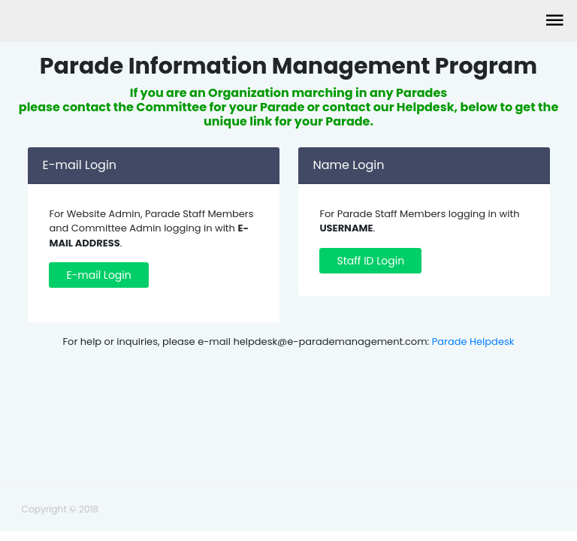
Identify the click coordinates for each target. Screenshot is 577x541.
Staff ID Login (370, 260)
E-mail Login (98, 275)
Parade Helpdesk (473, 341)
